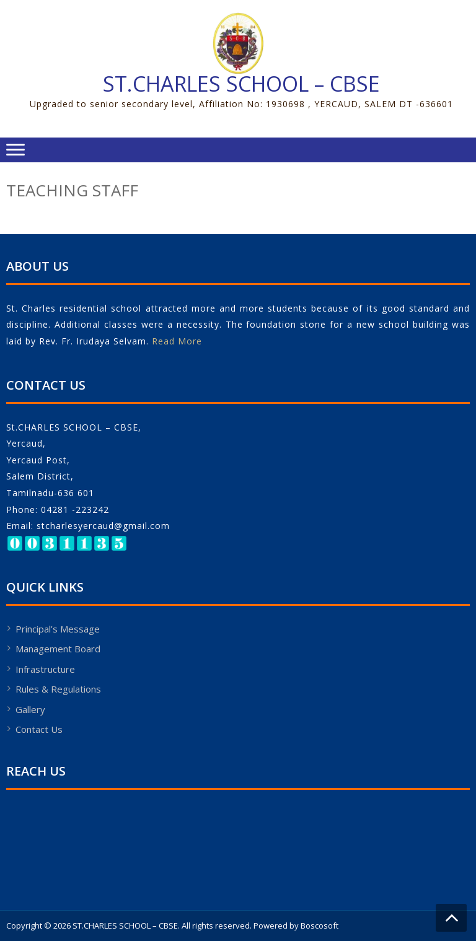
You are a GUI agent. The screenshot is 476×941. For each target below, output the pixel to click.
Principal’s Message (57, 629)
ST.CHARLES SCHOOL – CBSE (241, 83)
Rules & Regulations (58, 689)
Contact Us (39, 729)
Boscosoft (319, 925)
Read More (177, 341)
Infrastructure (45, 669)
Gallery (30, 709)
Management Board (57, 648)
